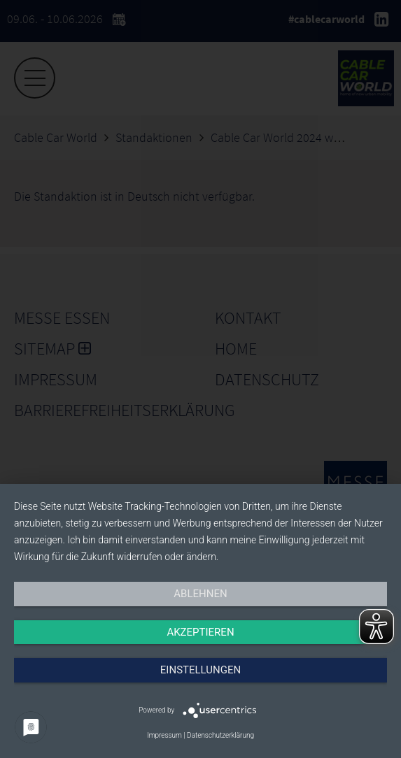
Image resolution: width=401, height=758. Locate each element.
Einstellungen (200, 670)
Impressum (164, 735)
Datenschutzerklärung (220, 735)
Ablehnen (200, 593)
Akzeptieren (200, 632)
